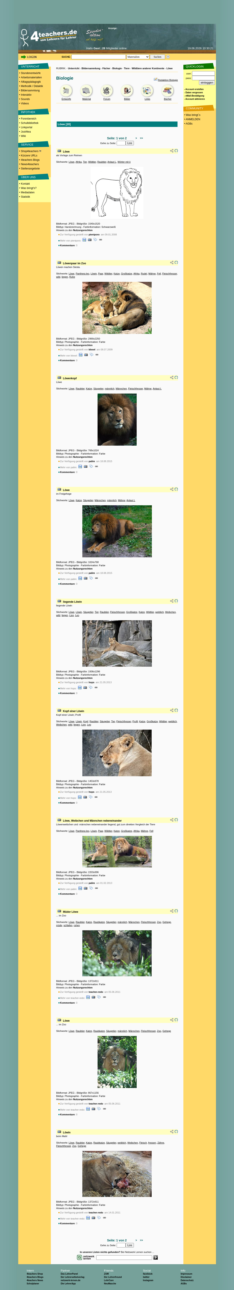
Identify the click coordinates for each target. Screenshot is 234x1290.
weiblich (159, 612)
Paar (100, 273)
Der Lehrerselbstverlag (72, 1277)
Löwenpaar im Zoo (74, 263)
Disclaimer (186, 1277)
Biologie (117, 68)
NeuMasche (110, 1283)
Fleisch (143, 1142)
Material (86, 99)
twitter (146, 1277)
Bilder (127, 99)
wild (58, 277)
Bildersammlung (30, 90)
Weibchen (170, 612)
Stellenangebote (30, 168)
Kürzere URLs (29, 155)
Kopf (85, 721)
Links (147, 99)
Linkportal (26, 127)
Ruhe (72, 277)
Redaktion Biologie (168, 80)
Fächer (106, 68)
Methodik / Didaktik (32, 86)
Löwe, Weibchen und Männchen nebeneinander (92, 820)
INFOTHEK (28, 112)
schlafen (67, 925)
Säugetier (98, 388)
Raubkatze (99, 922)
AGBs (184, 1283)
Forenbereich (28, 118)
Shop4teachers (31, 151)
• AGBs (188, 123)
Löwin (94, 273)
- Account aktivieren (194, 99)
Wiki (23, 136)
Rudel (144, 273)
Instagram (148, 1280)
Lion (71, 615)
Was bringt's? (29, 188)
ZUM (106, 1274)
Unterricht (74, 68)
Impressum (186, 1274)
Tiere (126, 68)
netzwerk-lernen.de (70, 1280)
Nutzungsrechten (83, 230)
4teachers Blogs (30, 159)
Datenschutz (187, 1280)
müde (59, 925)
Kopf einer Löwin (73, 711)
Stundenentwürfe (31, 73)
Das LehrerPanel (69, 1274)
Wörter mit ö (124, 162)
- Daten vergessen (193, 92)
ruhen (77, 925)
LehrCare (109, 1280)
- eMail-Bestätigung (194, 96)
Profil (135, 721)
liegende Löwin (72, 601)
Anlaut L (112, 162)
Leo (77, 615)
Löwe (169, 68)
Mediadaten (28, 192)
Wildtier (92, 162)
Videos (25, 103)
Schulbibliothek (29, 123)
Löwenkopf (70, 378)
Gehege (167, 922)
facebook (148, 1274)
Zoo (159, 922)
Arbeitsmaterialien (31, 77)
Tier (85, 162)
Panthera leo (82, 273)
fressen (152, 1142)
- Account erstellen (194, 89)
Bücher (167, 99)
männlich (109, 388)
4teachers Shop (35, 1274)
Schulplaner (33, 1283)
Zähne (160, 1142)
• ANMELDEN (192, 119)
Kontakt (25, 183)
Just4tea (26, 131)
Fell (159, 273)
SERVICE (27, 144)
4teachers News (35, 1280)
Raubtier (101, 162)
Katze (117, 273)
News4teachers (30, 164)
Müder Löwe (70, 911)
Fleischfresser (169, 273)
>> (140, 138)
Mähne (152, 273)
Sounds (25, 99)
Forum (106, 99)
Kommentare (67, 245)
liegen (65, 277)
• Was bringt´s (192, 115)
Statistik (25, 196)
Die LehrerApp (68, 1283)
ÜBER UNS (28, 177)
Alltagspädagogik (31, 81)
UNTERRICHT (30, 66)
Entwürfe (66, 99)
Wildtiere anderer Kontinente (148, 68)
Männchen (121, 388)
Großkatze (126, 273)
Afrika (79, 162)
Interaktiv (26, 94)
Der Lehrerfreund (113, 1277)
